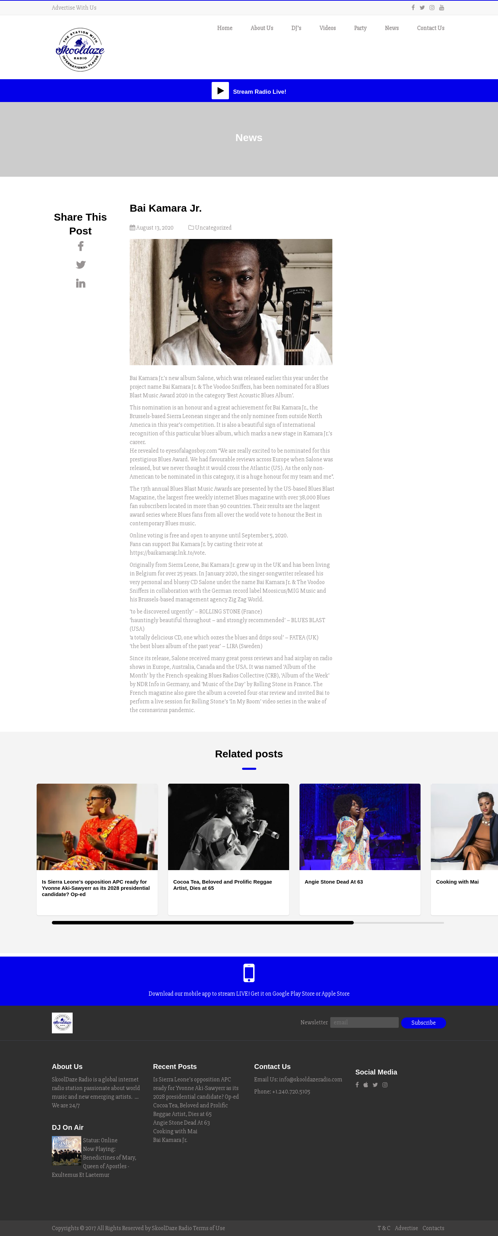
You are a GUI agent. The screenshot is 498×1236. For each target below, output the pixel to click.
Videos (328, 28)
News (392, 28)
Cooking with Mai (175, 1131)
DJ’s (296, 28)
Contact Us (430, 28)
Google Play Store (294, 993)
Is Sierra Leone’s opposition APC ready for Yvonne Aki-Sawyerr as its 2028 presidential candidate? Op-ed (196, 1088)
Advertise (406, 1228)
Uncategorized (213, 227)
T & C (384, 1228)
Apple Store (336, 993)
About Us (262, 28)
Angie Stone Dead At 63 (181, 1122)
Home (224, 28)
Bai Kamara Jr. (170, 1140)
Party (360, 28)
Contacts (433, 1228)
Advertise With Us (74, 7)
